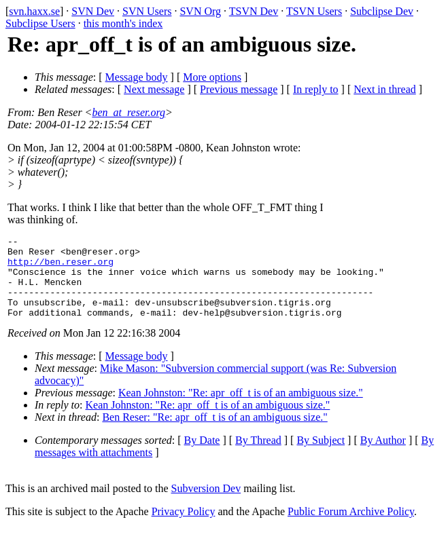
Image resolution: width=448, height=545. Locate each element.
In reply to (316, 89)
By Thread (258, 456)
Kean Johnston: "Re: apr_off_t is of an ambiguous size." (240, 409)
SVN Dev (92, 11)
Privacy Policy (184, 527)
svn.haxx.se (34, 11)
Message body (136, 77)
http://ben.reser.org (60, 267)
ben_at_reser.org (128, 112)
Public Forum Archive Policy (351, 527)
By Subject (320, 456)
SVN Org (200, 11)
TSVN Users (314, 11)
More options (212, 77)
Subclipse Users (40, 23)
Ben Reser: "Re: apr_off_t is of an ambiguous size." (214, 433)
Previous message (238, 89)
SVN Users (146, 11)
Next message (154, 89)
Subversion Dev (206, 504)
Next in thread (385, 89)
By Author (383, 456)
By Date (202, 456)
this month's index (123, 23)
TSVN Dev (253, 11)
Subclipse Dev (381, 11)
